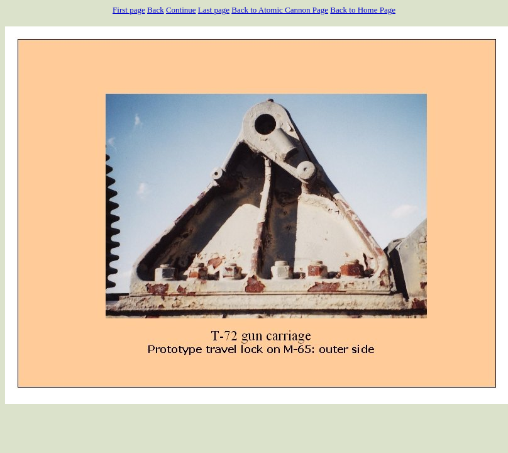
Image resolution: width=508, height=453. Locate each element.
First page (129, 9)
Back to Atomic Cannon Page (279, 9)
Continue (181, 9)
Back (155, 9)
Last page (213, 9)
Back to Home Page (362, 9)
